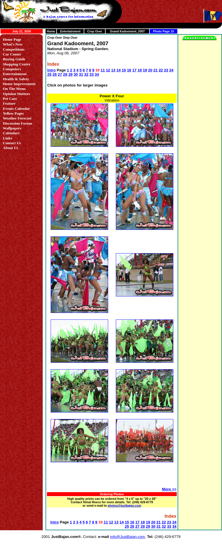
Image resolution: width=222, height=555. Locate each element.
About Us (10, 148)
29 (70, 74)
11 (103, 70)
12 (108, 70)
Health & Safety (16, 79)
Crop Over (94, 31)
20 (150, 70)
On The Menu (14, 88)
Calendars (11, 133)
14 (118, 70)
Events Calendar (16, 108)
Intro (51, 70)
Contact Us (12, 143)
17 (134, 70)
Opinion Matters (16, 94)
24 (171, 70)
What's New (12, 44)
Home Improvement (19, 84)
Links (7, 138)
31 (81, 74)
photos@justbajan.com (124, 505)
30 (76, 74)
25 (49, 74)
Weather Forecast (17, 118)
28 (65, 74)
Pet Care (10, 98)
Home (51, 31)
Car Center (12, 54)
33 (91, 74)
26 (55, 74)
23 (166, 70)
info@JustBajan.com (127, 537)
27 (60, 74)
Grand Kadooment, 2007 (127, 31)
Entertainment (70, 31)
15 (124, 70)
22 (161, 70)
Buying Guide (14, 59)
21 (155, 70)
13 (113, 70)
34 (97, 74)
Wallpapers (12, 128)
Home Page (12, 39)
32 (86, 74)
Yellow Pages (13, 113)
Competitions (13, 49)
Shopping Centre (16, 64)
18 (139, 70)
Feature (9, 103)
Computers (12, 69)
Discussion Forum (17, 123)
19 (145, 70)
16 (129, 70)
